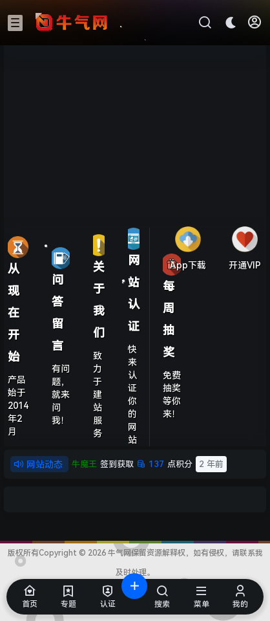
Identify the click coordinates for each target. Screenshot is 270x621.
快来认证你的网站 (132, 394)
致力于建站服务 (97, 395)
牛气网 (118, 553)
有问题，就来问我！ (61, 395)
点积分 (149, 464)
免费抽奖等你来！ (172, 394)
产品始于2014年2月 (18, 406)
